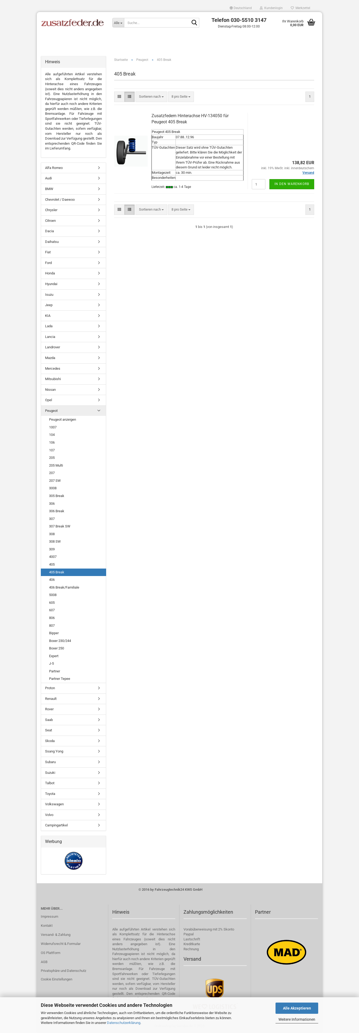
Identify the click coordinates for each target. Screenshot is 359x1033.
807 (52, 626)
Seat (48, 730)
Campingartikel (56, 825)
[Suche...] (118, 22)
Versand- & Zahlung (55, 935)
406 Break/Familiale (64, 587)
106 (52, 442)
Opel (48, 400)
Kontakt (47, 926)
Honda (50, 273)
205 (52, 458)
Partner (54, 671)
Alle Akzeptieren (297, 1008)
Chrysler (51, 210)
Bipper (54, 633)
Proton (50, 688)
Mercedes (52, 368)
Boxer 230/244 (60, 641)
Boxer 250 (56, 648)
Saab (49, 720)
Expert (53, 656)
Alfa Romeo (54, 168)
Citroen (50, 221)
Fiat (48, 252)
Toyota (50, 794)
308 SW (55, 541)
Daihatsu (52, 242)
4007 (53, 557)
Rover (49, 709)
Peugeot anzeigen (62, 419)
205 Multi (56, 465)
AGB (44, 962)
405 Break (56, 572)
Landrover (52, 347)
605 (52, 603)
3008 (53, 488)
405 (52, 564)
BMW (49, 189)
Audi (48, 178)
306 (52, 504)
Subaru (50, 762)
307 (52, 519)
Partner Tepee (59, 679)
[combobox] (151, 97)
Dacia (49, 231)
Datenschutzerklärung (123, 1023)
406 (52, 580)
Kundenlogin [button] (271, 8)
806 (52, 618)
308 (52, 534)
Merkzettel (300, 8)
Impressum (49, 916)
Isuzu (49, 295)
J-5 (51, 663)
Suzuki (50, 773)
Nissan (50, 390)
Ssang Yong (54, 751)
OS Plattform (50, 953)
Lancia (50, 337)
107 (52, 450)
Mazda (50, 358)
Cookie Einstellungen (56, 979)
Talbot (49, 783)
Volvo (49, 815)
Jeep (49, 305)
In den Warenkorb (291, 184)
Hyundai (51, 284)
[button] (241, 8)
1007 (53, 427)
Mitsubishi (53, 379)
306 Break (56, 511)
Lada (49, 326)
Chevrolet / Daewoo (60, 200)
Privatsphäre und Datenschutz (63, 971)
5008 (53, 595)
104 (52, 435)
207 (52, 473)
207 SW (55, 481)
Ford (48, 263)
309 (52, 549)
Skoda (50, 741)
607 (52, 610)
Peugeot (51, 411)
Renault (51, 699)
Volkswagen (54, 804)
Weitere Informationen (296, 1019)
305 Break (56, 496)
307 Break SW (59, 526)
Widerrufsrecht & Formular (61, 944)
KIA (47, 316)
